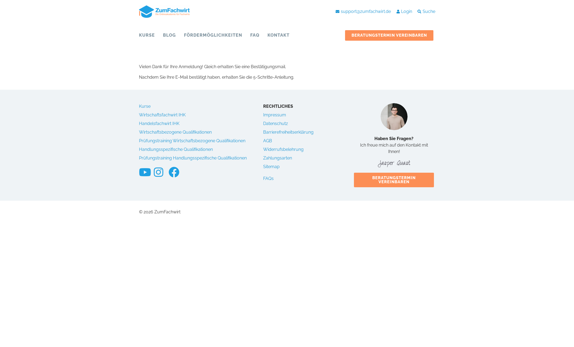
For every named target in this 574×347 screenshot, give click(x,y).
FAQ (254, 35)
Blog (169, 35)
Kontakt (278, 35)
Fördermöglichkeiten (213, 35)
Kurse (147, 35)
